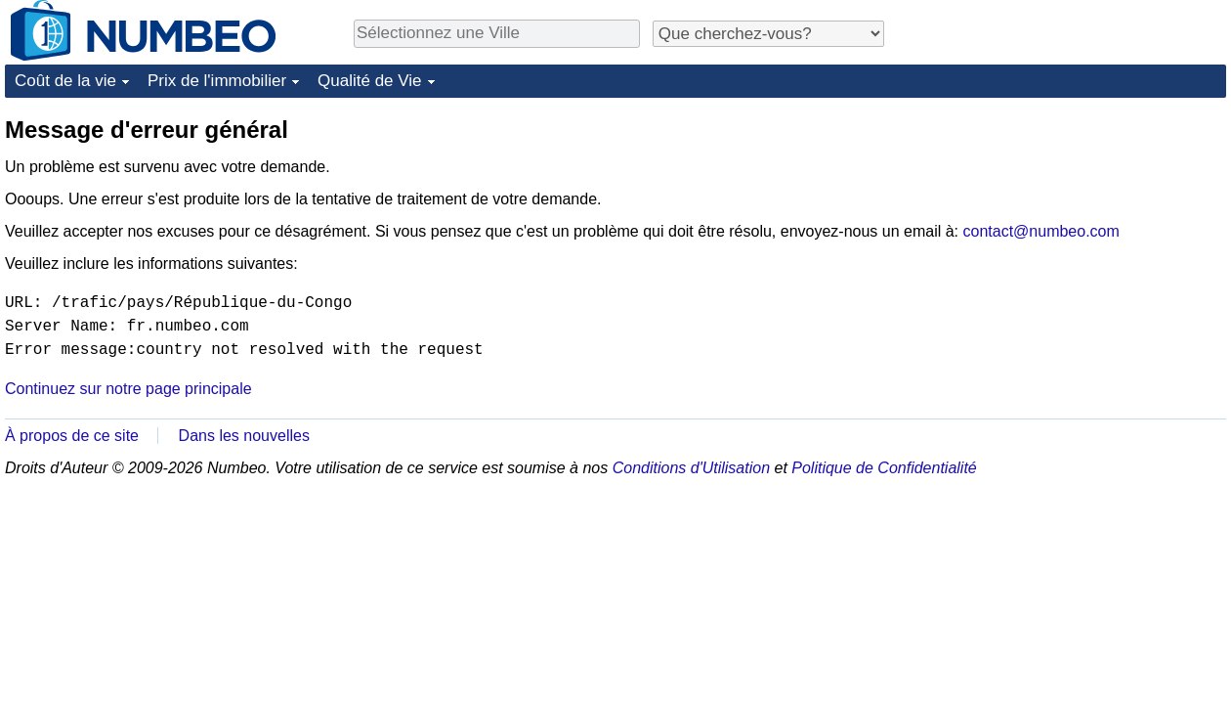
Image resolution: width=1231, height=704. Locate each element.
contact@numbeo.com (1041, 231)
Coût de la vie (65, 80)
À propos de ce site (72, 435)
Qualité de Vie (369, 80)
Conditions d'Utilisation (691, 468)
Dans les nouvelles (244, 435)
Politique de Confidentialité (883, 468)
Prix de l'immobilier (217, 80)
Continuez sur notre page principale (128, 388)
